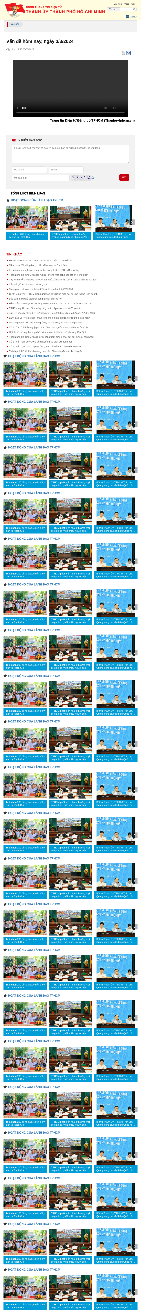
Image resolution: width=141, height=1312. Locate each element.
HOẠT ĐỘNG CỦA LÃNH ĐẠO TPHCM (37, 200)
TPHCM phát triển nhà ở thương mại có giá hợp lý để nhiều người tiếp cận (69, 236)
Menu (131, 16)
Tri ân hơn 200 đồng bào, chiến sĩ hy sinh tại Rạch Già (26, 235)
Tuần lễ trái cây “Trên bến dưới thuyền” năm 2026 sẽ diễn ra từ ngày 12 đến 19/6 (52, 313)
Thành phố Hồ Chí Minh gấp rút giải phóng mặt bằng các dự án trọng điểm (48, 274)
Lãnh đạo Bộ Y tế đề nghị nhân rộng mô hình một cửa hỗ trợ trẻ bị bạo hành (49, 317)
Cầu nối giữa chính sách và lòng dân (28, 284)
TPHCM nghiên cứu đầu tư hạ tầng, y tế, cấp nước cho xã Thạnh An (45, 308)
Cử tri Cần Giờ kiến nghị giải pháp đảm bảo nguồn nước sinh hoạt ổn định (48, 327)
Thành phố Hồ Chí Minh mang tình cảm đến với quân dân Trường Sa (45, 351)
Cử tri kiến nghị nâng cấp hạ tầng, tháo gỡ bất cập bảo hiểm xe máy (45, 346)
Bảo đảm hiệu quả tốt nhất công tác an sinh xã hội (35, 298)
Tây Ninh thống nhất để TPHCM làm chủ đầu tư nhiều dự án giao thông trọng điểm (53, 279)
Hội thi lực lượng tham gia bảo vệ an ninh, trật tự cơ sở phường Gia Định (47, 332)
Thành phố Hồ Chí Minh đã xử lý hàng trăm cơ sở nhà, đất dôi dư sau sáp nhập (51, 337)
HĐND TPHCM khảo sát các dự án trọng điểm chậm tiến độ (40, 260)
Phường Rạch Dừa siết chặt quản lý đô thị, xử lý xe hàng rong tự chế (45, 322)
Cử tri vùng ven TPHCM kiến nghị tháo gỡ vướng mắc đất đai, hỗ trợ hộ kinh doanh (53, 294)
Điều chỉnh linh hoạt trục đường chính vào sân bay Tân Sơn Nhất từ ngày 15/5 (50, 303)
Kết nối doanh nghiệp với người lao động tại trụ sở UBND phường (44, 270)
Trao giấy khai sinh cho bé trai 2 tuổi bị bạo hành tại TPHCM (41, 289)
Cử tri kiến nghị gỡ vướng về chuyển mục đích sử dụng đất (40, 341)
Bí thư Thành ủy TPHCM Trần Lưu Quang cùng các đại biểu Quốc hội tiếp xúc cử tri (113, 236)
